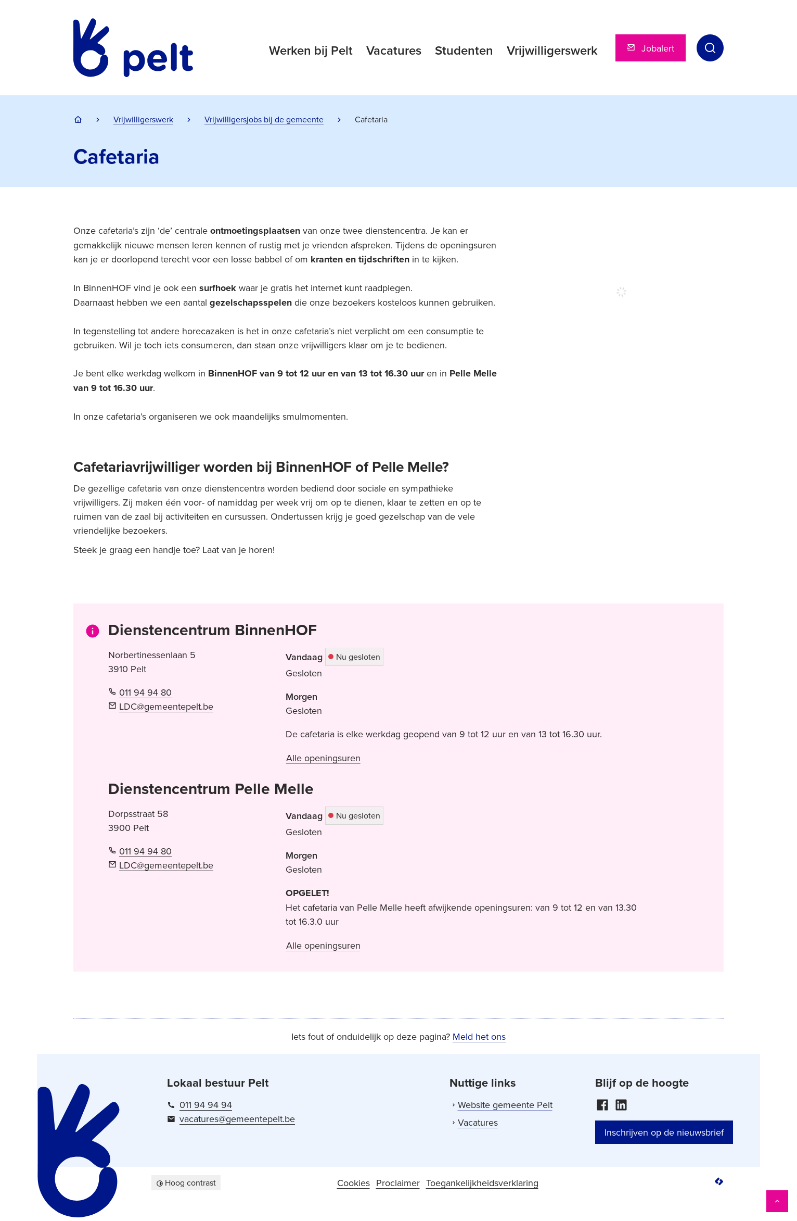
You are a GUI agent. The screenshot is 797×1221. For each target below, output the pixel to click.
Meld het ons (479, 1036)
